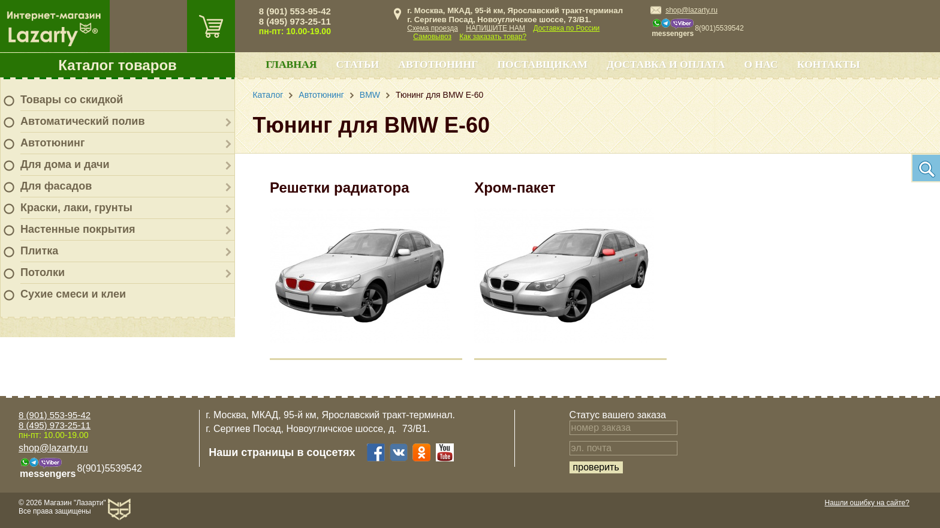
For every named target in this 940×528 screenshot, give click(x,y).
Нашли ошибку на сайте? (867, 503)
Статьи (357, 64)
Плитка (39, 251)
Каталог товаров (117, 65)
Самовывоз (432, 36)
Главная (291, 64)
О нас (761, 64)
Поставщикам (542, 64)
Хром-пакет (514, 187)
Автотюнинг (52, 143)
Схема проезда (432, 28)
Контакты (828, 64)
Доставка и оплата (666, 64)
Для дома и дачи (65, 164)
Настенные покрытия (77, 229)
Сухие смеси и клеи (73, 294)
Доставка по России (566, 28)
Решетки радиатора (339, 187)
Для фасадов (56, 186)
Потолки (42, 272)
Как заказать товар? (492, 36)
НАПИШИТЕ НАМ (495, 28)
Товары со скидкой (71, 100)
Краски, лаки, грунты (76, 208)
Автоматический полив (82, 121)
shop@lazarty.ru (691, 10)
